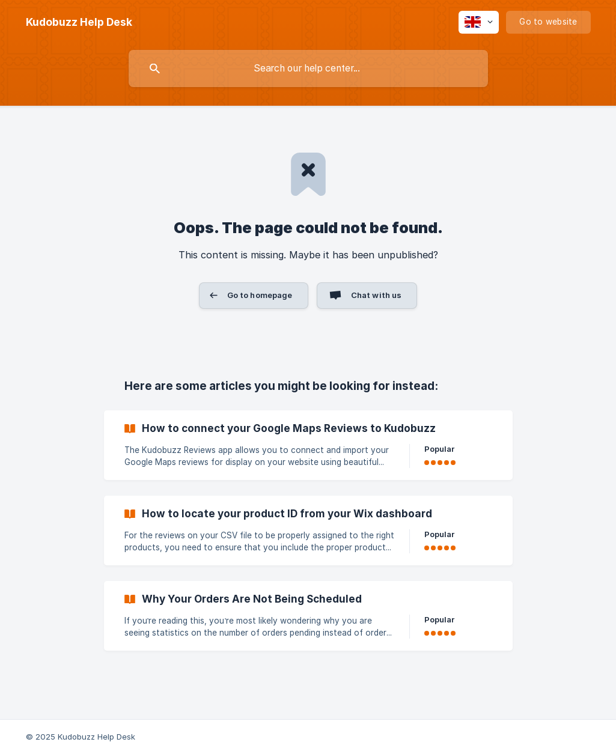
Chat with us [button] (376, 295)
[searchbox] (308, 68)
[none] (79, 22)
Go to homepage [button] (260, 295)
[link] (308, 445)
